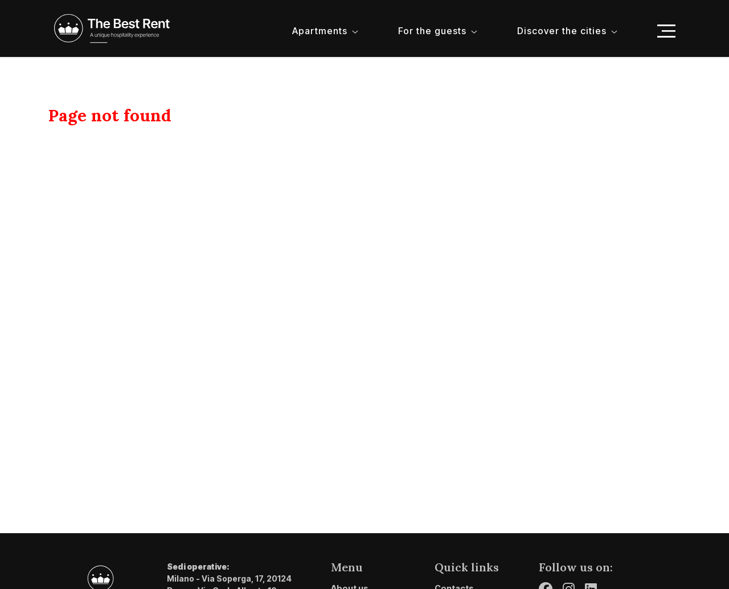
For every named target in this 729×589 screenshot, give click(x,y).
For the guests (432, 30)
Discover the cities (562, 30)
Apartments (319, 30)
